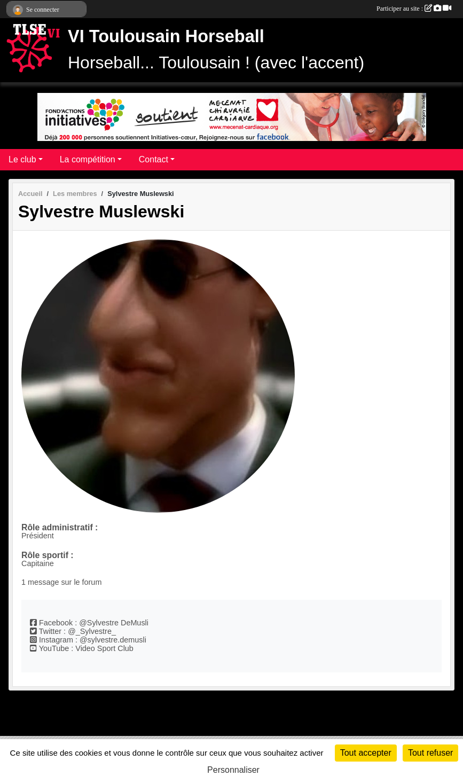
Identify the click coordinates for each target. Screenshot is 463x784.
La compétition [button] (87, 159)
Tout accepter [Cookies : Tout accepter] (365, 752)
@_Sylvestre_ (92, 631)
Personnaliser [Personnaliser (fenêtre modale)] (233, 769)
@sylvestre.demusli (113, 640)
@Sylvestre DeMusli (113, 622)
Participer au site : (413, 8)
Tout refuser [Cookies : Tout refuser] (430, 752)
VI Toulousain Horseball (166, 36)
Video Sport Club (104, 648)
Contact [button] (153, 159)
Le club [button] (22, 159)
